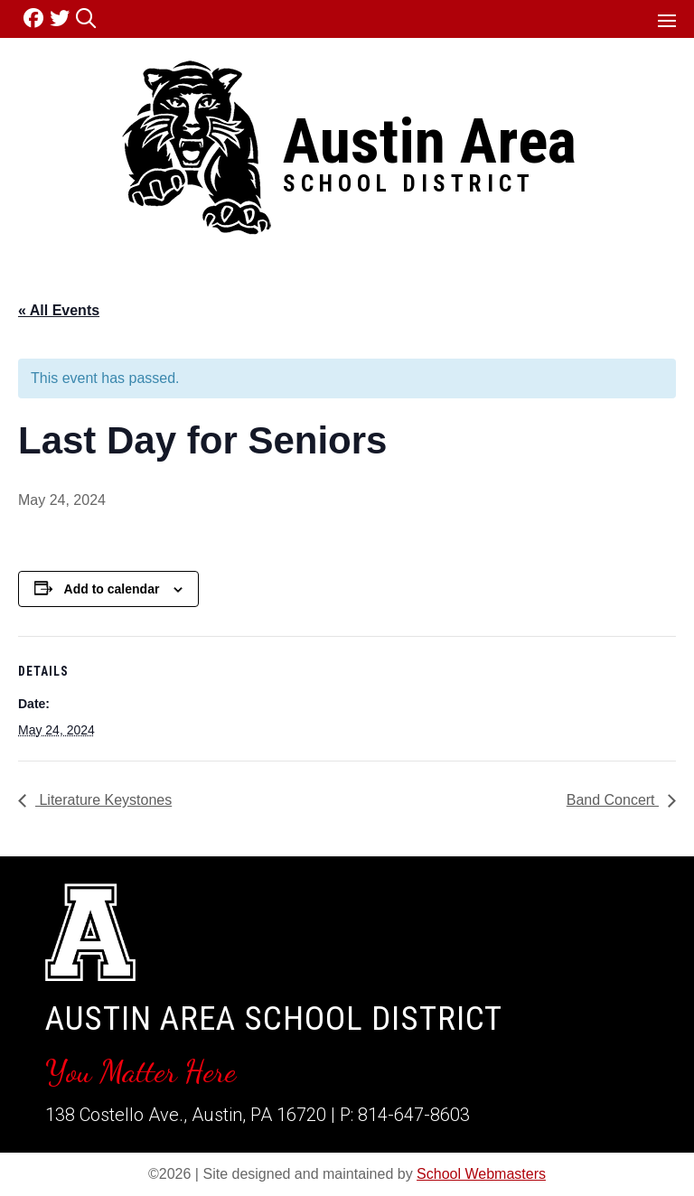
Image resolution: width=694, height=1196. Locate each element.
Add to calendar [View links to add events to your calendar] (112, 589)
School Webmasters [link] (481, 1174)
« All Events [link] (58, 310)
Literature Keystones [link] (103, 800)
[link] (36, 18)
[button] (666, 19)
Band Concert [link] (613, 800)
